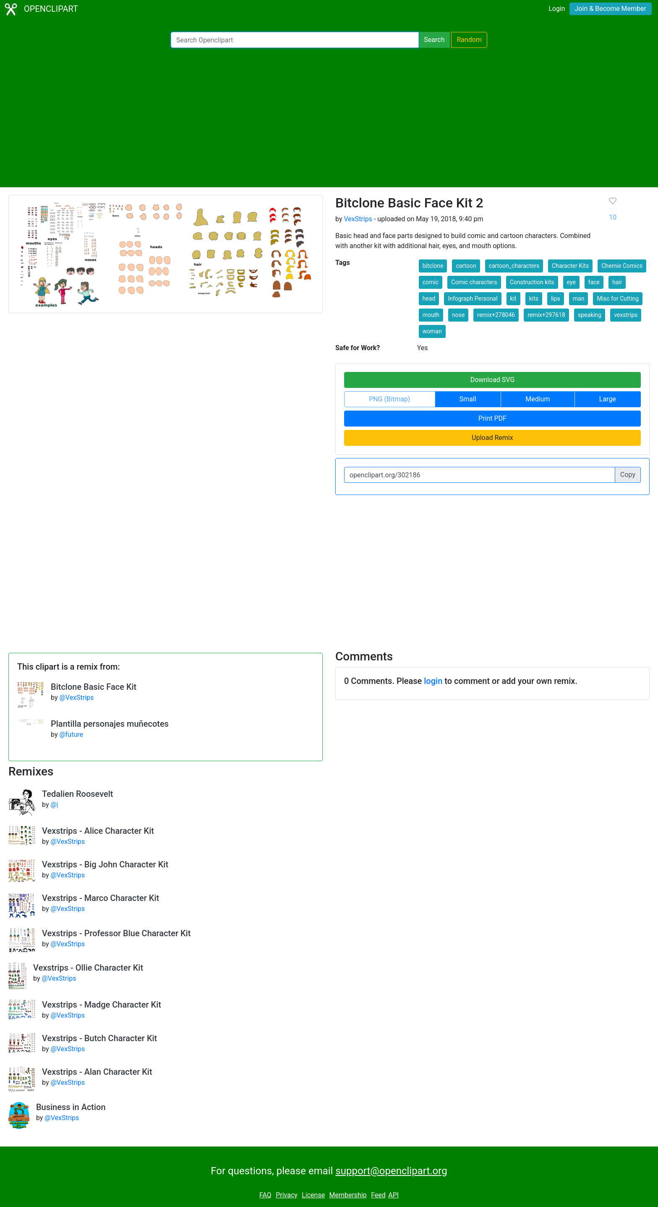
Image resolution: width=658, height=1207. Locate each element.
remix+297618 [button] (546, 315)
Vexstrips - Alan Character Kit (97, 1072)
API (393, 1195)
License (313, 1195)
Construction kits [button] (532, 282)
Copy (627, 475)
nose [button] (458, 315)
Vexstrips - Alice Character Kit (98, 831)
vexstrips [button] (625, 315)
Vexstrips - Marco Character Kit (100, 898)
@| (54, 805)
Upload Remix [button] (492, 438)
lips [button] (555, 298)
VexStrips (358, 219)
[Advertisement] (329, 117)
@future (71, 734)
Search (434, 40)
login (433, 681)
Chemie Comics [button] (621, 265)
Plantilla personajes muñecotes (110, 724)
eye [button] (571, 282)
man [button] (579, 298)
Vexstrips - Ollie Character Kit (88, 968)
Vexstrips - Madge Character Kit (101, 1005)
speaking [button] (589, 315)
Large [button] (607, 399)
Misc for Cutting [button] (618, 298)
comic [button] (431, 282)
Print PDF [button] (492, 418)
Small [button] (468, 399)
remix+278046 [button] (496, 315)
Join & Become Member (610, 9)
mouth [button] (431, 315)
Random (469, 40)
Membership (347, 1195)
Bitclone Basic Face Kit (93, 687)
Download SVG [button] (492, 380)
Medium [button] (537, 399)
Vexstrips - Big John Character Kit (105, 864)
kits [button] (533, 298)
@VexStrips (76, 698)
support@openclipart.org (391, 1171)
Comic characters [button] (474, 282)
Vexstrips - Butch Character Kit (99, 1038)
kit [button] (513, 298)
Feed (378, 1195)
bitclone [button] (433, 265)
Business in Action (71, 1107)
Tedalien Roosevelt (77, 794)
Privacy (287, 1195)
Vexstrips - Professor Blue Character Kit (116, 933)
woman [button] (432, 331)
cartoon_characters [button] (514, 265)
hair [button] (617, 282)
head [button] (429, 298)
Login (556, 9)
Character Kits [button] (570, 265)
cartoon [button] (466, 265)
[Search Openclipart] (295, 40)
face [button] (594, 282)
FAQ (265, 1195)
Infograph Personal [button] (472, 298)
